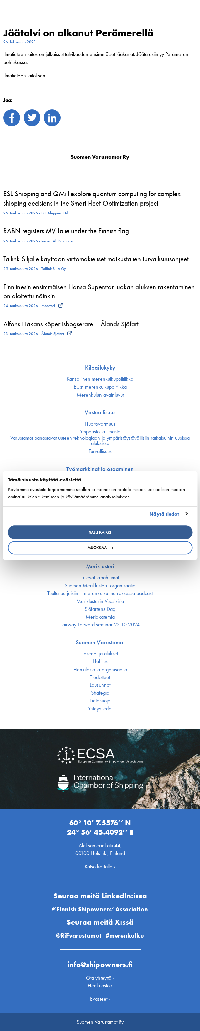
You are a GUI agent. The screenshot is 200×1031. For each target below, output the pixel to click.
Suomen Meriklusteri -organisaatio (100, 585)
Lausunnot (100, 685)
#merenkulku (125, 935)
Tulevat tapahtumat (100, 577)
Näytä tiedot (164, 514)
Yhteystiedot (100, 708)
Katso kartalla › (100, 866)
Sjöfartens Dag (100, 609)
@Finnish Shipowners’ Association (100, 909)
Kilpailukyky (100, 367)
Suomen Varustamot (100, 642)
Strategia (100, 693)
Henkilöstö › (100, 985)
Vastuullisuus (100, 412)
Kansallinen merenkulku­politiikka (100, 379)
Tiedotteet (100, 677)
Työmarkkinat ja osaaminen (100, 469)
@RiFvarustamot (79, 935)
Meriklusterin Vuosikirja (100, 601)
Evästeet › (100, 998)
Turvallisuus (100, 451)
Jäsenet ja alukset (100, 653)
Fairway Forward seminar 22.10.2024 (100, 624)
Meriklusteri (100, 566)
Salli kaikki (100, 532)
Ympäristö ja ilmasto (100, 431)
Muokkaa (100, 547)
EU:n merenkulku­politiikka (100, 387)
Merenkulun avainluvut (100, 395)
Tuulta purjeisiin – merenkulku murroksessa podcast (100, 593)
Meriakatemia (100, 617)
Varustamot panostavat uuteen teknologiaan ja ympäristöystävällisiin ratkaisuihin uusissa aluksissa (100, 440)
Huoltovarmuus (100, 424)
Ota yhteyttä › (100, 977)
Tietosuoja (100, 700)
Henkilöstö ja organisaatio (100, 669)
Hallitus (100, 661)
